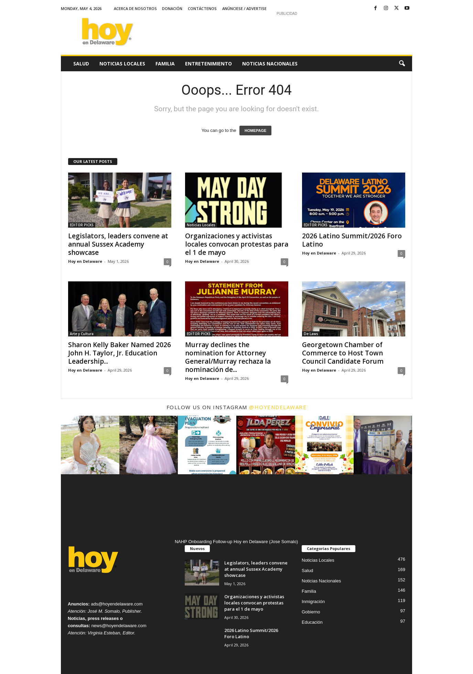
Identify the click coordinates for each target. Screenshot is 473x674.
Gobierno (311, 611)
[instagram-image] (90, 445)
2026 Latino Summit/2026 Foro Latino (352, 240)
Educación (312, 622)
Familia (165, 63)
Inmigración (313, 601)
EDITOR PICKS (82, 224)
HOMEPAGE (255, 130)
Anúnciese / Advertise (244, 8)
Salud (81, 63)
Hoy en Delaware (85, 261)
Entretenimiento (208, 63)
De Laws (311, 333)
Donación (172, 8)
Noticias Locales (122, 63)
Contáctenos (202, 8)
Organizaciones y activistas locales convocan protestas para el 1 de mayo (236, 244)
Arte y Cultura (82, 333)
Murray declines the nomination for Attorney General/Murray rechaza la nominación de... (228, 357)
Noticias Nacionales (270, 63)
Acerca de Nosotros (135, 8)
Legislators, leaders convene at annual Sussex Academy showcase (118, 244)
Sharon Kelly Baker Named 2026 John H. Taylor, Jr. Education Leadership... (119, 353)
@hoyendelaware (278, 407)
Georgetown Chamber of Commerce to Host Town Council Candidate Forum (343, 353)
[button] (401, 63)
